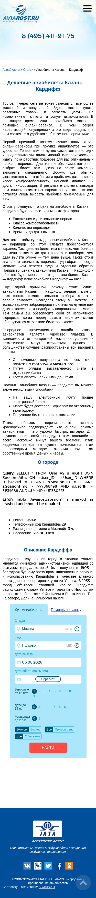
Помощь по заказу (66, 610)
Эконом (22, 729)
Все (49, 729)
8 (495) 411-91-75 (48, 36)
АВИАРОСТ (47, 887)
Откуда (20, 621)
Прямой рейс (64, 729)
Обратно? (48, 679)
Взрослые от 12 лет (22, 691)
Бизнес (35, 729)
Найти (48, 748)
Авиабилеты (11, 69)
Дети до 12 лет (20, 706)
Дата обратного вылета (31, 671)
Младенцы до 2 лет (22, 718)
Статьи (28, 69)
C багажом (32, 736)
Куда (18, 637)
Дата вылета (24, 654)
